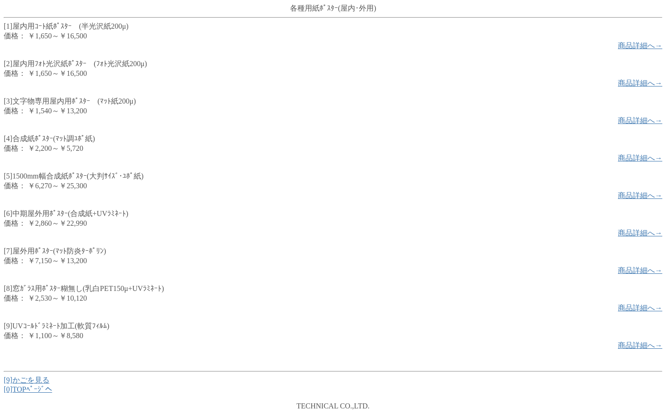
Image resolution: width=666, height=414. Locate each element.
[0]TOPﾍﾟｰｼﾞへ (28, 389)
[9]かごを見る (26, 380)
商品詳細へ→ (640, 45)
